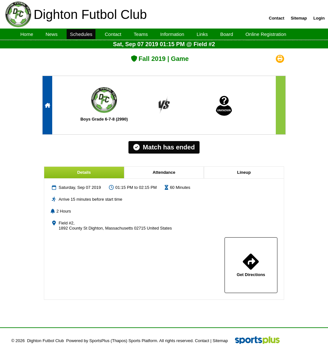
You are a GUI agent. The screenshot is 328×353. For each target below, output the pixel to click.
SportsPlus (99, 340)
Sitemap (220, 340)
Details (84, 172)
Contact (202, 340)
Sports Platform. (143, 340)
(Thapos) (119, 340)
